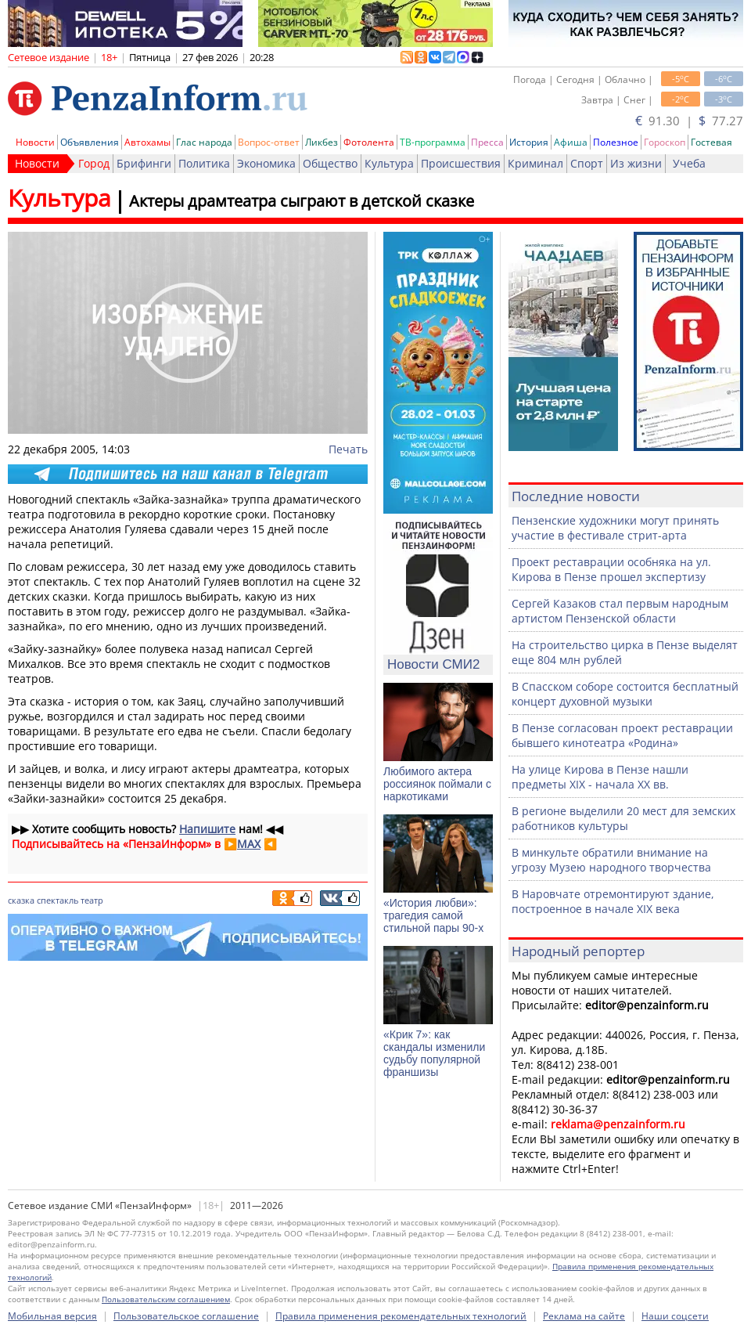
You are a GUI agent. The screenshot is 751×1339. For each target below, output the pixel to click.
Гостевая (711, 142)
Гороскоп (664, 142)
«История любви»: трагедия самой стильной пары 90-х (433, 915)
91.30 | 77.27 (689, 120)
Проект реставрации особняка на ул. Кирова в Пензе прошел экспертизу (611, 569)
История (528, 142)
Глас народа (204, 142)
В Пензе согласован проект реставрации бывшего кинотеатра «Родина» (622, 735)
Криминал (535, 163)
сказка (21, 900)
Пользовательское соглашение (186, 1316)
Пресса (487, 142)
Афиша (571, 142)
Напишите (207, 828)
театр (92, 900)
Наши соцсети (675, 1316)
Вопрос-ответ (269, 142)
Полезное (615, 142)
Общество (330, 163)
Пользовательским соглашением (166, 1299)
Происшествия (461, 163)
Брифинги (144, 163)
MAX (249, 843)
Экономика (266, 163)
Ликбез (321, 142)
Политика (204, 163)
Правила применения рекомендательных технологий (400, 1316)
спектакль (57, 900)
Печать (348, 449)
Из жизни (636, 163)
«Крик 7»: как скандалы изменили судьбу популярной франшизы (434, 1053)
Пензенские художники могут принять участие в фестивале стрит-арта (615, 528)
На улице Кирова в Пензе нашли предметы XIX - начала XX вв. (600, 777)
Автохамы (147, 142)
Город (94, 163)
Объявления (89, 142)
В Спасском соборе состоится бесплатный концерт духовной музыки (625, 694)
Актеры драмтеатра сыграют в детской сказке (301, 200)
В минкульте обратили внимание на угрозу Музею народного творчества (611, 860)
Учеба (689, 163)
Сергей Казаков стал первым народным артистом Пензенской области (620, 611)
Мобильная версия (52, 1316)
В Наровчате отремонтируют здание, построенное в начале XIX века (613, 901)
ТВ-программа (432, 142)
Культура (389, 163)
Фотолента (368, 142)
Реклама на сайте (584, 1316)
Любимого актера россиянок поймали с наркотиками (437, 784)
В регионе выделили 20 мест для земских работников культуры (623, 818)
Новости (35, 142)
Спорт (586, 163)
